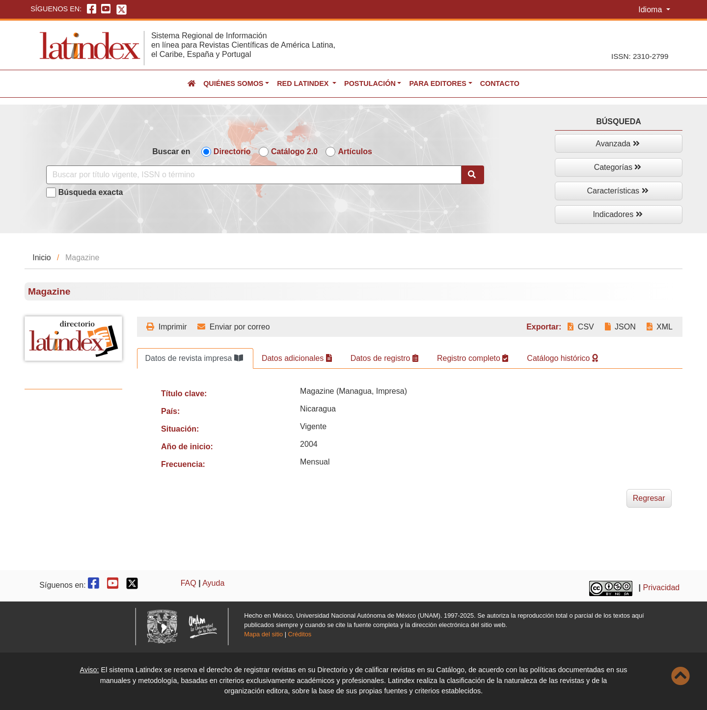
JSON (620, 327)
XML (660, 327)
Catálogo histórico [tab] (562, 358)
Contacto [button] (499, 83)
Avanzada (617, 143)
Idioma (651, 9)
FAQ (188, 583)
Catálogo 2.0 (294, 151)
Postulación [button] (370, 83)
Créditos (300, 634)
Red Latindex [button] (303, 83)
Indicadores (617, 214)
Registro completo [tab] (472, 358)
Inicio (41, 257)
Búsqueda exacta (90, 192)
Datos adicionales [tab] (297, 358)
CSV (581, 327)
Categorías (618, 167)
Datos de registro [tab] (384, 358)
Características (617, 191)
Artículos (355, 151)
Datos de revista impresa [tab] (194, 358)
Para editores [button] (437, 83)
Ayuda (213, 583)
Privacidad (661, 587)
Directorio (232, 151)
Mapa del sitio (263, 634)
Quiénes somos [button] (233, 83)
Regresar (649, 498)
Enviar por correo (233, 327)
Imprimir (166, 327)
